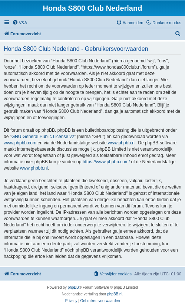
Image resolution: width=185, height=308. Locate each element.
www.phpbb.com (20, 142)
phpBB (73, 287)
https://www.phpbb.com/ (106, 161)
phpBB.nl (114, 294)
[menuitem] (19, 22)
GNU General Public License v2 (42, 136)
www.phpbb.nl (122, 142)
